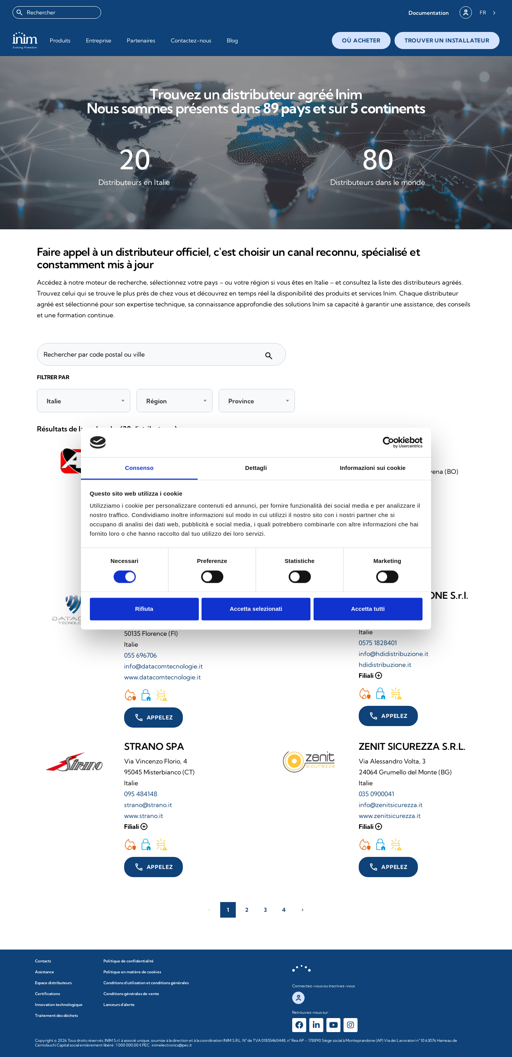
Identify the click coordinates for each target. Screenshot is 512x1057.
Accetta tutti (368, 609)
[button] (429, 12)
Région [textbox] (156, 401)
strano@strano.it (148, 805)
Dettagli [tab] (256, 468)
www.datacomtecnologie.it (162, 677)
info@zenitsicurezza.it (391, 805)
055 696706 (140, 655)
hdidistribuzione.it (385, 664)
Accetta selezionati (256, 609)
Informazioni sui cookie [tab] (373, 468)
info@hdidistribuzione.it (393, 654)
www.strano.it (143, 816)
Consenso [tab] (139, 468)
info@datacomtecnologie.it (163, 666)
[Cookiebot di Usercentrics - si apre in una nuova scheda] (388, 442)
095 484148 (140, 794)
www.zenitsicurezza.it (390, 816)
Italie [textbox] (54, 401)
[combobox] (56, 12)
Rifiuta (144, 609)
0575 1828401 (378, 643)
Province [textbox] (241, 401)
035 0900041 (376, 794)
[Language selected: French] (488, 12)
